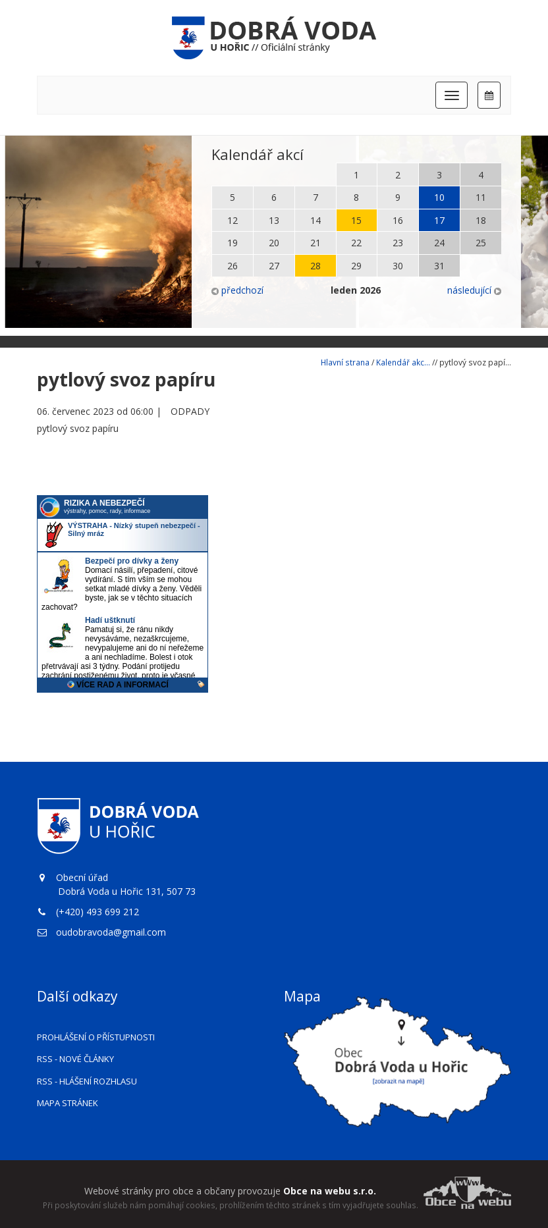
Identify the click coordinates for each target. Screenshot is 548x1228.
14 (315, 220)
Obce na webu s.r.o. (329, 1191)
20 (274, 242)
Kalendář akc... (403, 362)
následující (474, 290)
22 (356, 242)
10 (439, 197)
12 (232, 220)
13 (274, 220)
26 (232, 265)
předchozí (237, 290)
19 (232, 242)
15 (356, 220)
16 (398, 220)
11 (481, 197)
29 (356, 265)
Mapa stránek (67, 1103)
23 (398, 242)
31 (439, 265)
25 (481, 242)
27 (274, 265)
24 (439, 242)
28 (315, 265)
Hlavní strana (345, 362)
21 (315, 242)
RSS (75, 1059)
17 (439, 220)
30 (398, 265)
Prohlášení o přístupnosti (96, 1037)
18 (481, 220)
